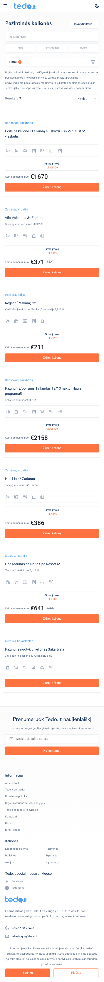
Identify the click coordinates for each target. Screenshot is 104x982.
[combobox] (28, 36)
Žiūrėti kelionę (52, 187)
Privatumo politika (16, 796)
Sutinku (28, 972)
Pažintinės (52, 848)
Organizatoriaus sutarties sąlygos (25, 803)
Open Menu (7, 6)
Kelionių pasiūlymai (17, 848)
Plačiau (76, 972)
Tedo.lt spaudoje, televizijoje (21, 809)
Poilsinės (10, 855)
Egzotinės (51, 855)
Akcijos (9, 862)
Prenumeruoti (52, 750)
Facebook (14, 881)
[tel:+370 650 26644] (97, 6)
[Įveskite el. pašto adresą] (52, 738)
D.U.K (8, 823)
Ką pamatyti (53, 862)
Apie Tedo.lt (12, 783)
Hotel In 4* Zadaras (20, 479)
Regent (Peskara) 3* (20, 303)
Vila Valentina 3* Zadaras (24, 218)
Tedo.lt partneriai (15, 789)
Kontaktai (11, 816)
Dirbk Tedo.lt (12, 829)
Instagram (14, 888)
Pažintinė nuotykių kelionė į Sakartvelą (34, 649)
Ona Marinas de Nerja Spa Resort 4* (32, 564)
